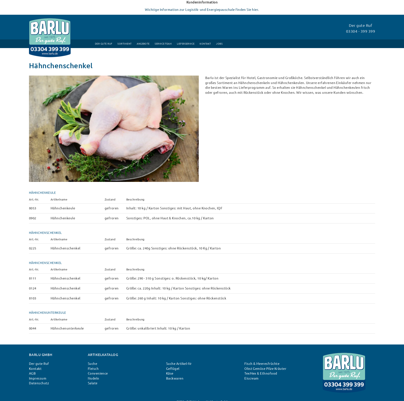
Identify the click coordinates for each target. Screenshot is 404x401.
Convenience (98, 373)
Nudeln (93, 378)
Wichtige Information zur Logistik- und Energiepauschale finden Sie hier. (202, 9)
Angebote (143, 43)
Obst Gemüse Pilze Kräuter (265, 368)
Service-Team (163, 43)
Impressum (37, 378)
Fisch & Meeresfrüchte (261, 363)
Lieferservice (186, 43)
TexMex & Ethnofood (260, 373)
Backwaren (174, 378)
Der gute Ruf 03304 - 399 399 (360, 28)
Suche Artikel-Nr (179, 363)
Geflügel (173, 368)
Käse (169, 373)
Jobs (219, 43)
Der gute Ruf (103, 43)
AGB (32, 373)
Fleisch (93, 368)
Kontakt (205, 43)
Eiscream (251, 378)
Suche (92, 363)
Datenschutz (39, 383)
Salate (93, 383)
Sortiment (124, 43)
